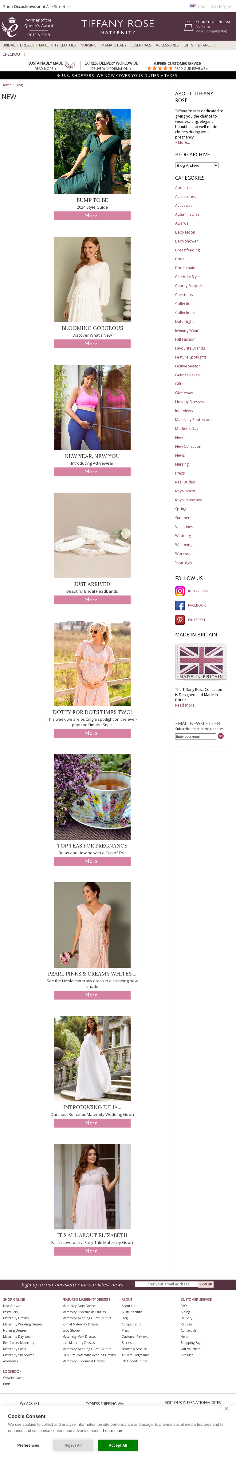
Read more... (186, 705)
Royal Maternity (188, 500)
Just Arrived (92, 584)
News (180, 455)
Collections (185, 312)
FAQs (184, 1306)
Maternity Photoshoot (194, 419)
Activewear (184, 205)
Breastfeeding (187, 250)
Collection (184, 303)
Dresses (27, 45)
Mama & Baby (114, 45)
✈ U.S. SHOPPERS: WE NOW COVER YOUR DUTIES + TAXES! (118, 75)
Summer (182, 517)
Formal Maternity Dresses (80, 1324)
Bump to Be (92, 200)
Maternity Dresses (16, 1318)
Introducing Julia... (92, 1107)
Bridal (8, 45)
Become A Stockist (134, 1349)
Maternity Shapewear (18, 1355)
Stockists (128, 1343)
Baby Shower (186, 241)
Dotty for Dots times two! (92, 712)
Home (7, 84)
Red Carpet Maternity (18, 1343)
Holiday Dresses (189, 401)
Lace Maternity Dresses (78, 1343)
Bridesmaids (186, 268)
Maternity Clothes (57, 45)
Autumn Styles (187, 214)
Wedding (183, 535)
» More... (182, 142)
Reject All (73, 1445)
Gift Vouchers (190, 1349)
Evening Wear (187, 330)
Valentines (184, 526)
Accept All (118, 1445)
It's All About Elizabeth (92, 1235)
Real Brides (185, 482)
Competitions (131, 1324)
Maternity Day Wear (17, 1336)
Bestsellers (10, 1312)
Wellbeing (183, 544)
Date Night (184, 321)
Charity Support (189, 285)
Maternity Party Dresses (79, 1306)
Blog (19, 84)
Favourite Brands (190, 348)
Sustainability (132, 1312)
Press (180, 473)
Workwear (184, 553)
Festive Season (188, 366)
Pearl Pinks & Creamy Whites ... (92, 973)
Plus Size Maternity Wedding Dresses (89, 1355)
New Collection (188, 446)
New (179, 437)
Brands (205, 45)
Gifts (188, 45)
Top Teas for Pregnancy (92, 845)
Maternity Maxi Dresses (79, 1336)
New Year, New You (92, 456)
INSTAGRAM (191, 590)
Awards (181, 223)
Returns (186, 1324)
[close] (226, 1408)
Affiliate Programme (135, 1355)
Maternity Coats (14, 1349)
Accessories (167, 45)
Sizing (185, 1312)
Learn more (113, 1430)
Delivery (186, 1318)
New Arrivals (12, 1306)
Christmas (184, 294)
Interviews (184, 410)
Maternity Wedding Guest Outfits (86, 1318)
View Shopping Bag (211, 31)
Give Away (184, 392)
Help (184, 1336)
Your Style (183, 562)
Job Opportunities (135, 1361)
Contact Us (188, 1330)
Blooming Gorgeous (92, 328)
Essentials (141, 45)
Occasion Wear (13, 1378)
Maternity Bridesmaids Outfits (84, 1312)
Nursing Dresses (14, 1330)
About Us (183, 187)
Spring (180, 508)
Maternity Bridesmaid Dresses (83, 1361)
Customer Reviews (135, 1336)
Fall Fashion (185, 339)
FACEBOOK (190, 605)
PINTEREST (190, 619)
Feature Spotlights (190, 357)
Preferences (28, 1445)
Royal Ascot (185, 491)
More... (92, 216)
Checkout (12, 54)
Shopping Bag (190, 1343)
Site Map (187, 1355)
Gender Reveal (188, 375)
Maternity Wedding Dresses (22, 1324)
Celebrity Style (187, 276)
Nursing (88, 45)
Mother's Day (186, 428)
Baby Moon (185, 232)
